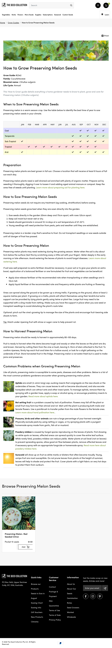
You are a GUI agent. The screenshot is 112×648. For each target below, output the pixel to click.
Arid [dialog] (6, 152)
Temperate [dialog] (9, 135)
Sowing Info (36, 607)
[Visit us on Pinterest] (100, 596)
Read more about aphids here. (43, 396)
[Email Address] (92, 588)
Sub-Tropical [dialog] (10, 141)
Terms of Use (54, 610)
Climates (34, 621)
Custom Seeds (67, 14)
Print (105, 35)
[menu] (71, 5)
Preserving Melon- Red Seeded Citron (16, 535)
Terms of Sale (55, 615)
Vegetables (6, 14)
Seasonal (57, 14)
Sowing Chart (37, 602)
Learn (105, 14)
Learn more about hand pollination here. (35, 412)
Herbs (14, 14)
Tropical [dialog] (8, 146)
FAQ (50, 601)
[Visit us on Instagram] (92, 596)
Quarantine (54, 605)
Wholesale (71, 617)
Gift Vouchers (36, 612)
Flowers (20, 14)
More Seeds (29, 14)
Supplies (38, 14)
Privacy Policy (55, 619)
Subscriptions (48, 14)
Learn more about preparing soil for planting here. (60, 187)
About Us (71, 584)
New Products (37, 617)
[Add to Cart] (25, 547)
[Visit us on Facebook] (85, 596)
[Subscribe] (105, 588)
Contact (52, 586)
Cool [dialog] (7, 130)
